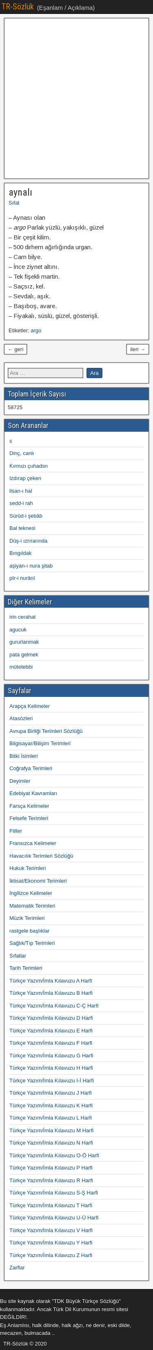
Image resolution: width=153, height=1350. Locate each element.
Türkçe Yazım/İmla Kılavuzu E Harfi (51, 1031)
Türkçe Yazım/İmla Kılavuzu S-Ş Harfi (53, 1193)
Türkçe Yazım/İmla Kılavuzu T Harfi (50, 1205)
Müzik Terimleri (26, 918)
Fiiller (15, 831)
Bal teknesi (22, 528)
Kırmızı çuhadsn (28, 466)
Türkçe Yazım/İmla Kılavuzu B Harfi (51, 993)
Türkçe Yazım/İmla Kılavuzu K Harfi (51, 1105)
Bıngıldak (20, 553)
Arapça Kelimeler (29, 706)
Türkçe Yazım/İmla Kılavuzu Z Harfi (50, 1255)
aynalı (20, 192)
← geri (15, 349)
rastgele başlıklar (29, 931)
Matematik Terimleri (32, 906)
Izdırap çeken (25, 478)
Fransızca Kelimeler (32, 843)
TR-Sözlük (18, 6)
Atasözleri (21, 718)
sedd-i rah (21, 503)
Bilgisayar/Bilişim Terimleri (40, 743)
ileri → (137, 349)
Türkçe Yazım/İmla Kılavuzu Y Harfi (51, 1243)
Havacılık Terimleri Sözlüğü (41, 856)
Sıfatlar (17, 956)
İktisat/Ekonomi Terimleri (38, 881)
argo (36, 330)
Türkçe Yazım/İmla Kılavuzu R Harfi (51, 1180)
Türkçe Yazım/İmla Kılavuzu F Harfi (50, 1043)
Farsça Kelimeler (29, 806)
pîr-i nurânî (22, 578)
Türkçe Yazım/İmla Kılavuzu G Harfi (51, 1056)
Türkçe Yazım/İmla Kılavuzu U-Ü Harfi (53, 1218)
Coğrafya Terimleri (30, 768)
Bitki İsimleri (23, 756)
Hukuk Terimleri (27, 868)
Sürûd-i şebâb (25, 516)
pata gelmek (23, 654)
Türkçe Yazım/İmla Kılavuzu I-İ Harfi (51, 1080)
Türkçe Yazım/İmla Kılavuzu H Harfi (51, 1068)
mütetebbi (21, 667)
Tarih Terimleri (25, 968)
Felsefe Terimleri (28, 818)
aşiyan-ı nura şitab (31, 566)
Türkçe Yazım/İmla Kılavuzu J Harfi (50, 1093)
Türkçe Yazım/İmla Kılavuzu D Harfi (51, 1018)
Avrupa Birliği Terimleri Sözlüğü (45, 731)
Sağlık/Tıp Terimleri (32, 943)
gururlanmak (24, 642)
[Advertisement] (76, 98)
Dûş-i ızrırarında (28, 541)
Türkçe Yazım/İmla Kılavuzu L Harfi (50, 1118)
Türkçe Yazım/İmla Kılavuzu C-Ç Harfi (53, 1006)
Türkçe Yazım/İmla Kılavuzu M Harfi (51, 1130)
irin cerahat (22, 617)
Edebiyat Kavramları (33, 793)
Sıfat (14, 203)
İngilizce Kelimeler (30, 893)
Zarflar (17, 1267)
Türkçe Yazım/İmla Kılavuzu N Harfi (51, 1143)
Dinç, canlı (21, 453)
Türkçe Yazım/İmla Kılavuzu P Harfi (51, 1168)
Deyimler (19, 781)
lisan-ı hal (20, 491)
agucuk (18, 630)
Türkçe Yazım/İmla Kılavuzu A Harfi (50, 981)
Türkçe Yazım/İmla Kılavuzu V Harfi (51, 1230)
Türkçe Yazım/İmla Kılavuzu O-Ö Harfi (54, 1155)
